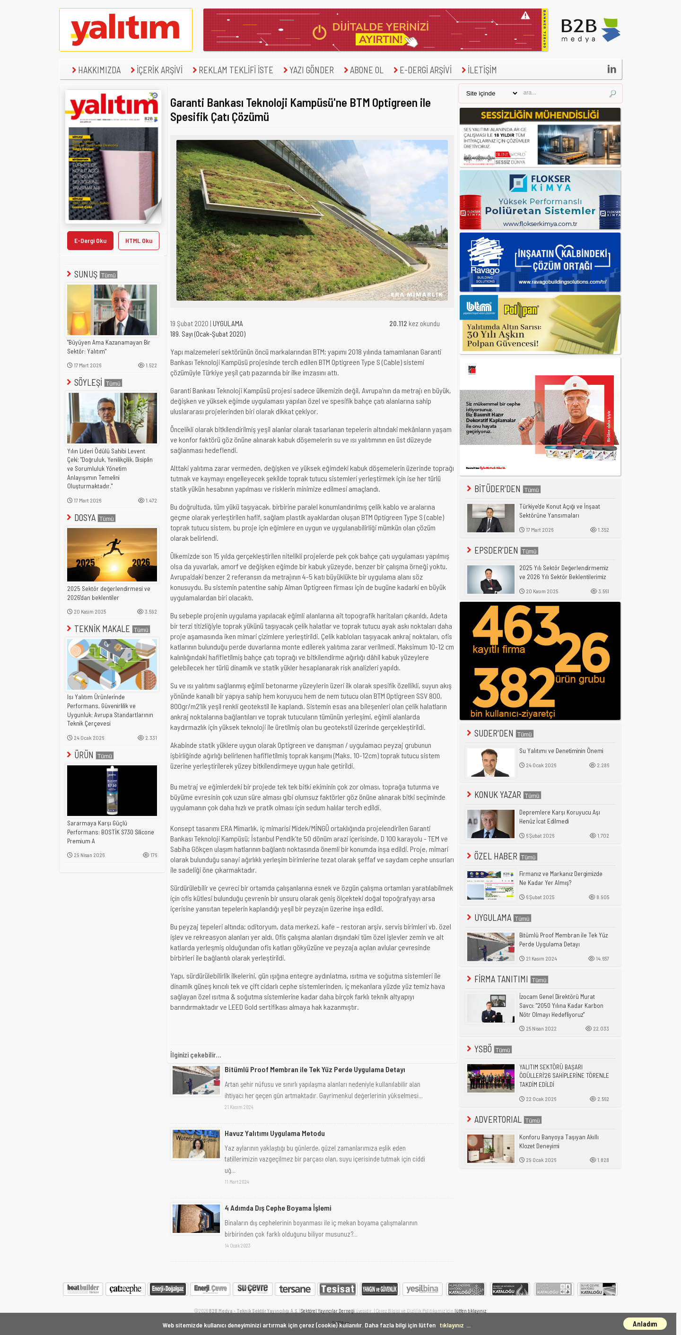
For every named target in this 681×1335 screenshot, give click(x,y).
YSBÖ (488, 1048)
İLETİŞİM (478, 69)
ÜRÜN (89, 754)
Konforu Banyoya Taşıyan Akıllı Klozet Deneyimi (559, 1141)
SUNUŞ (91, 274)
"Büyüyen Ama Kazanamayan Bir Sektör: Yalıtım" (108, 346)
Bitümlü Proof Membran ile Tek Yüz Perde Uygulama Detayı (315, 1069)
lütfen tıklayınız (470, 1311)
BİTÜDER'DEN (503, 488)
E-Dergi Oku (90, 240)
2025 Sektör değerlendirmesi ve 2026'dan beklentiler (108, 593)
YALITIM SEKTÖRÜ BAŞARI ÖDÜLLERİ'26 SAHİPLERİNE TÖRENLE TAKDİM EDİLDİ (564, 1075)
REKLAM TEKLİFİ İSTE (231, 69)
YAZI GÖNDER (307, 69)
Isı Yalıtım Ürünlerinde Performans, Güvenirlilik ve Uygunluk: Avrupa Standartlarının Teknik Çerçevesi (110, 710)
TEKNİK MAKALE (107, 628)
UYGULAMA (228, 323)
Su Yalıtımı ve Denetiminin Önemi (561, 750)
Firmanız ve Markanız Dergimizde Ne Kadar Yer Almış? (560, 878)
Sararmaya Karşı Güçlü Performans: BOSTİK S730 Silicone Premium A (110, 831)
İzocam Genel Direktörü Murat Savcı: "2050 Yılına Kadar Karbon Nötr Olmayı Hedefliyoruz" (561, 1005)
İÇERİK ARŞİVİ (155, 69)
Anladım (645, 1323)
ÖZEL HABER (501, 855)
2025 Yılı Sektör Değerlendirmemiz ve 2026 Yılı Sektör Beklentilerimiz (563, 572)
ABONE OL (362, 69)
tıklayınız (451, 1325)
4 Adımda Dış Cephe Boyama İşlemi (278, 1207)
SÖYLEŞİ (93, 382)
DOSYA (90, 517)
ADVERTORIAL (503, 1119)
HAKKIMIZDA (95, 69)
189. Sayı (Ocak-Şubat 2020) (207, 333)
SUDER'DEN (499, 733)
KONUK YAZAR (503, 794)
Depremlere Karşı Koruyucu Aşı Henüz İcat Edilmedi (559, 816)
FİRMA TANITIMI (507, 978)
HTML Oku (138, 240)
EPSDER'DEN (502, 550)
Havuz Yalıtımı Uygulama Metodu (275, 1132)
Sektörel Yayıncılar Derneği (328, 1311)
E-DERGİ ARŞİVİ (421, 69)
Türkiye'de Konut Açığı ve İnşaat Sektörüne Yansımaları (559, 511)
